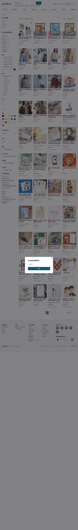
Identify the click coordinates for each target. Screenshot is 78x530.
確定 (39, 268)
